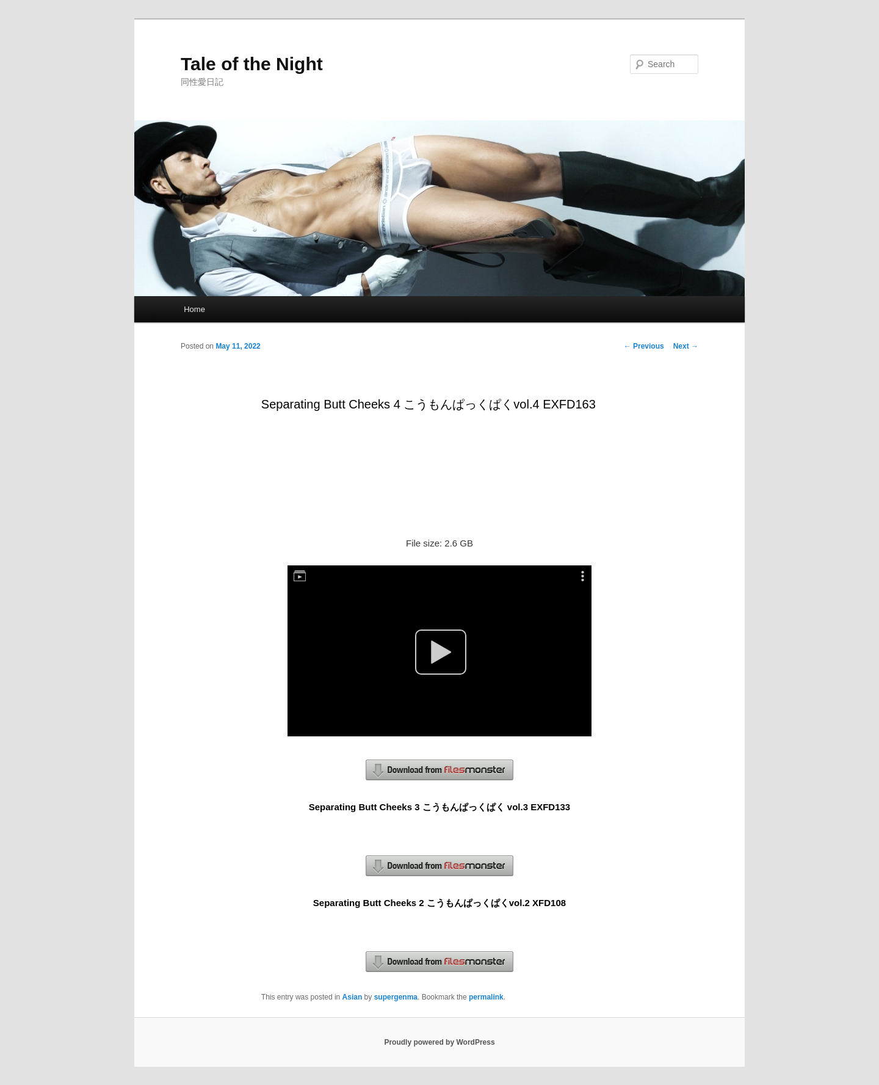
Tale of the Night (252, 64)
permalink (486, 997)
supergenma (396, 997)
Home (194, 309)
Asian (352, 997)
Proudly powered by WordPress (439, 1042)
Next (685, 346)
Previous (644, 346)
